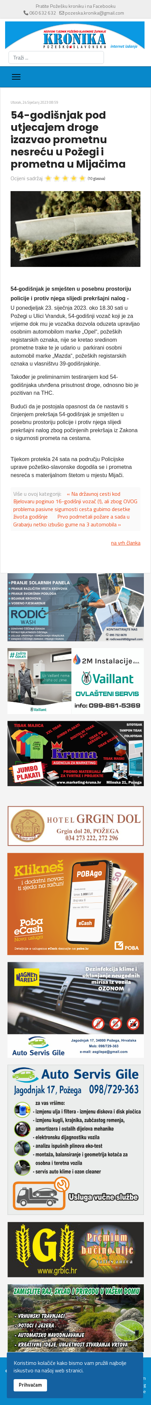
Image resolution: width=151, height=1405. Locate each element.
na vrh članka (125, 543)
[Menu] (16, 77)
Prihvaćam (30, 1385)
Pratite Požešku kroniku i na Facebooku (76, 6)
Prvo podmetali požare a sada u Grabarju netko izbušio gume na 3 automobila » (71, 520)
